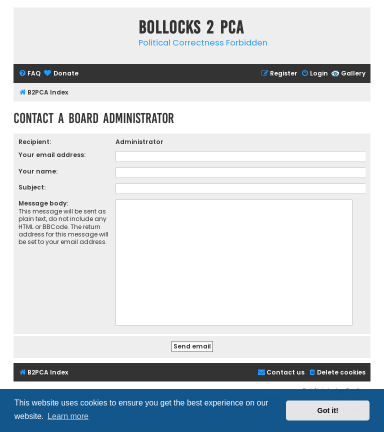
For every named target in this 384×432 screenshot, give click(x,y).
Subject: (32, 187)
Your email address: (52, 154)
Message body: (43, 203)
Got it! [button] (328, 410)
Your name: (38, 171)
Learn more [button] (68, 416)
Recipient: (34, 142)
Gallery (353, 73)
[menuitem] (29, 73)
